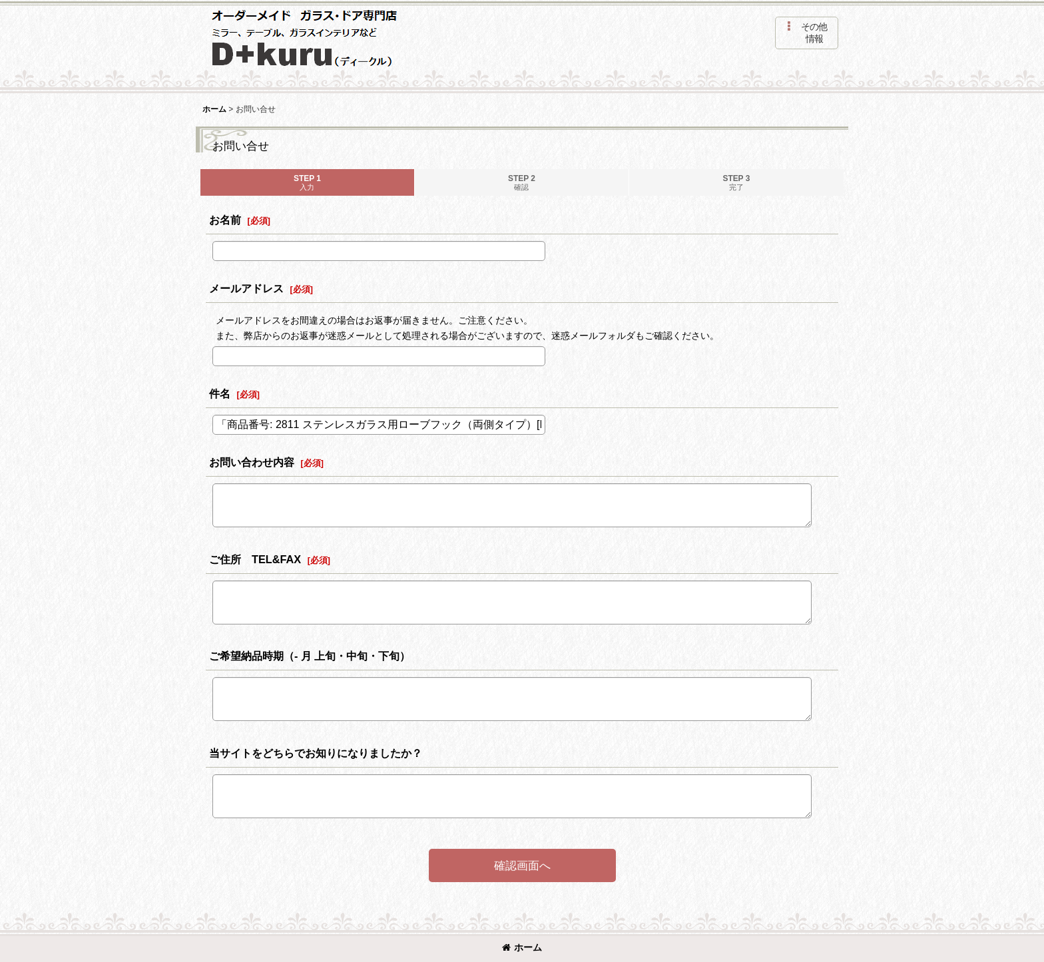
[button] (806, 33)
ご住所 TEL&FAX (255, 559)
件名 (219, 393)
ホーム (522, 947)
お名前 (225, 220)
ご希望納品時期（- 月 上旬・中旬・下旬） (309, 656)
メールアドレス (246, 288)
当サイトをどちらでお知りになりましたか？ (315, 753)
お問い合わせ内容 (251, 462)
